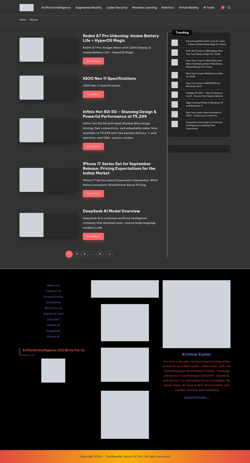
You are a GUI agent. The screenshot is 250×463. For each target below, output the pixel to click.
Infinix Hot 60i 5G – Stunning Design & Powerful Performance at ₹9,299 (120, 114)
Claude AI (53, 325)
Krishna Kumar (196, 354)
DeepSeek (53, 331)
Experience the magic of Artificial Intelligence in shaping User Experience (204, 125)
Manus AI (53, 336)
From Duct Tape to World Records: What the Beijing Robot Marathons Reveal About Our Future (204, 63)
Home (23, 19)
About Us (53, 285)
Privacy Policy (53, 296)
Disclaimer (53, 302)
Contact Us (53, 291)
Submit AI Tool (53, 313)
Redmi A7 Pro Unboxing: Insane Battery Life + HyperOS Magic (121, 38)
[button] (109, 254)
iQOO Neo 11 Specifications (109, 78)
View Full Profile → (197, 397)
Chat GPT (53, 319)
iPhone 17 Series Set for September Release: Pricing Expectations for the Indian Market (119, 168)
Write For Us (53, 308)
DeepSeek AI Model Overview (111, 211)
